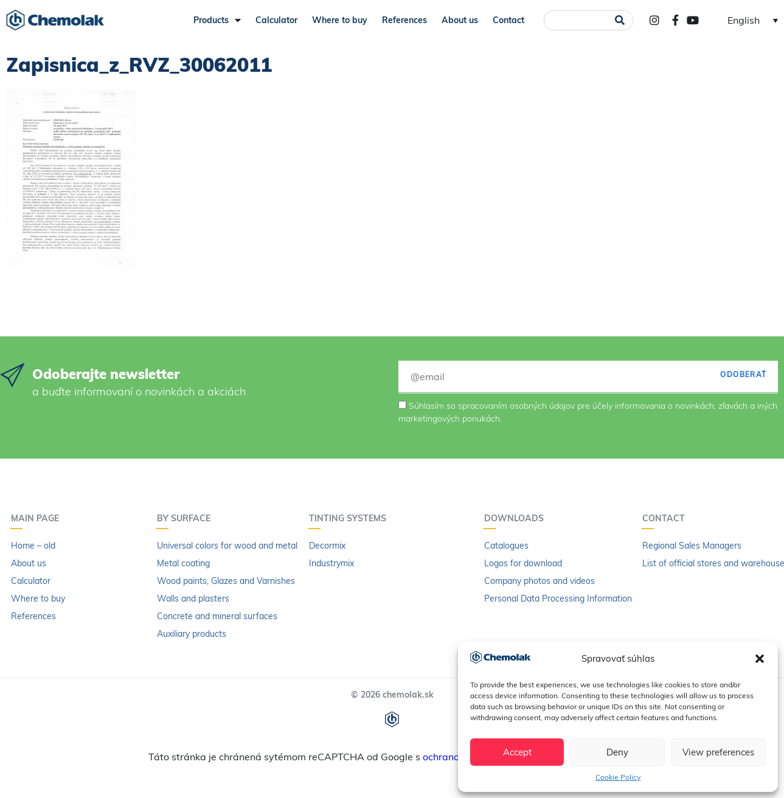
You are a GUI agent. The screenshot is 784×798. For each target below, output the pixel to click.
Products (217, 20)
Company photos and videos (539, 580)
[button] (760, 659)
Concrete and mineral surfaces (217, 616)
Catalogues (506, 545)
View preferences (718, 752)
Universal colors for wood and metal (227, 545)
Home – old (33, 545)
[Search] (620, 20)
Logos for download (523, 563)
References (404, 20)
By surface (187, 518)
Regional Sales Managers (691, 545)
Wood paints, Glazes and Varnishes (226, 580)
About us (460, 20)
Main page (38, 518)
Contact (508, 20)
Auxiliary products (191, 633)
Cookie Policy (617, 777)
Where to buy (339, 20)
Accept (517, 752)
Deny (617, 752)
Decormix (327, 545)
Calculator (276, 20)
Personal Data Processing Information (558, 598)
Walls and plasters (193, 598)
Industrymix (331, 563)
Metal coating (183, 563)
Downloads (517, 518)
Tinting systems (350, 518)
